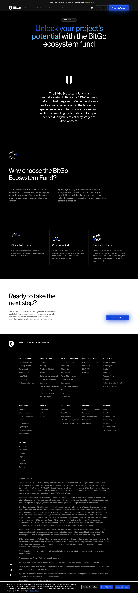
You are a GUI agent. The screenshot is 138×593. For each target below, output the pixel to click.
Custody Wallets (25, 365)
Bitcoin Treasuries (26, 413)
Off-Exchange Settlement (49, 386)
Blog (63, 409)
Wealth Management (48, 379)
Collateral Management (49, 376)
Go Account (23, 369)
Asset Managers (109, 362)
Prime (42, 362)
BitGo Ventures (109, 416)
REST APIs (86, 369)
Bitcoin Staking (66, 369)
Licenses (22, 463)
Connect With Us (118, 8)
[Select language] (92, 8)
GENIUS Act (65, 397)
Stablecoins (65, 383)
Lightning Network (26, 426)
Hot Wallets (23, 376)
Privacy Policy (38, 558)
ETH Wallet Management (70, 423)
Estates (106, 379)
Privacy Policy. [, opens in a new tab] (34, 591)
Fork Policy (86, 420)
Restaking (65, 365)
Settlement (44, 383)
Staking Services (67, 362)
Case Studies (66, 413)
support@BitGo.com (96, 573)
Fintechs (22, 409)
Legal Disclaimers (53, 558)
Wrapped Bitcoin (109, 430)
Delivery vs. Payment (48, 390)
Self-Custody (24, 372)
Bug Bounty (86, 423)
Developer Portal (109, 423)
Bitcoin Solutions (25, 430)
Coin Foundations (110, 386)
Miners (21, 420)
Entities (22, 460)
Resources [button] (53, 8)
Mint (63, 390)
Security (22, 453)
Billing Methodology (89, 416)
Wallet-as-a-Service (26, 383)
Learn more (89, 2)
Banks (105, 369)
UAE (41, 413)
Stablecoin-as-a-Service (70, 386)
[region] (69, 587)
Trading (43, 365)
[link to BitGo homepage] (15, 8)
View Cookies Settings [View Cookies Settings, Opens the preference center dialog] (90, 587)
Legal (21, 456)
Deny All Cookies (106, 587)
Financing (43, 372)
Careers (22, 467)
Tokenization (24, 433)
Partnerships (108, 420)
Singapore (44, 409)
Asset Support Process (91, 409)
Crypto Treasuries (26, 416)
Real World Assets (47, 393)
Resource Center (109, 426)
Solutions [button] (41, 8)
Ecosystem (65, 372)
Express (85, 372)
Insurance (86, 413)
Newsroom (23, 450)
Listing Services (67, 379)
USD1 (63, 393)
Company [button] (66, 8)
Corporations (24, 423)
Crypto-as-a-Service (90, 362)
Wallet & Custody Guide (70, 420)
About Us (22, 446)
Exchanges (107, 365)
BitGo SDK (86, 365)
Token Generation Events (113, 383)
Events (106, 413)
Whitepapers (66, 416)
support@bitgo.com (94, 562)
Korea (42, 416)
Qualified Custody (25, 362)
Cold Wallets (23, 379)
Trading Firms (108, 376)
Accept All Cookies (122, 587)
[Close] (136, 2)
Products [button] (29, 8)
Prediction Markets (47, 369)
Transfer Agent (45, 397)
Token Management (68, 376)
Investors (107, 372)
